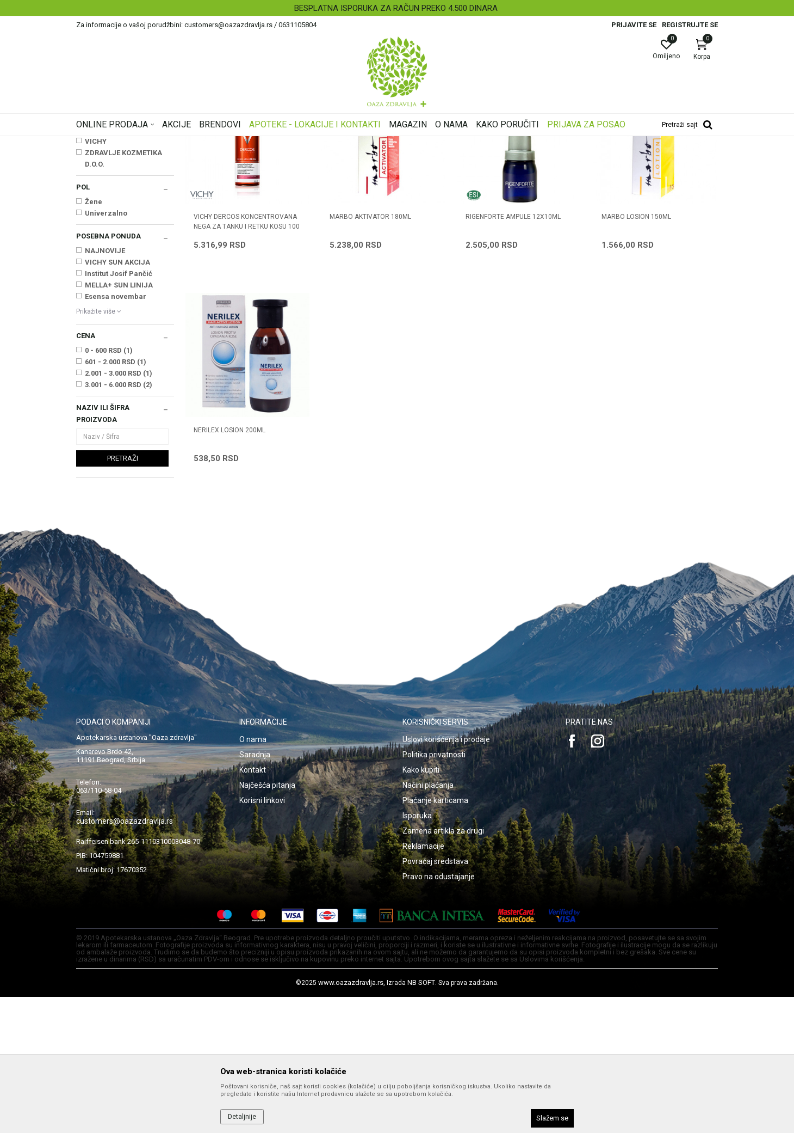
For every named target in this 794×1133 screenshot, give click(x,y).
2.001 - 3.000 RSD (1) (118, 509)
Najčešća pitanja (267, 921)
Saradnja (254, 890)
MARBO (97, 266)
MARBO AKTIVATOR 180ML (370, 353)
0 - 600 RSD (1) (109, 486)
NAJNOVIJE (105, 387)
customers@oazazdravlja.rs (124, 957)
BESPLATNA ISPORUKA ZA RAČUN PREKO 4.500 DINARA (396, 8)
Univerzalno (106, 349)
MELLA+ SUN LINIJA (119, 421)
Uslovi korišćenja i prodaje (446, 875)
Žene (93, 338)
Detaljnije (242, 1116)
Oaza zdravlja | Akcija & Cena (120, 143)
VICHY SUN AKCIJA (117, 398)
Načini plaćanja (428, 921)
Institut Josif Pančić (118, 410)
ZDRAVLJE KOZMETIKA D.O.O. (123, 294)
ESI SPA (97, 254)
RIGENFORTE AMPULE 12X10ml (513, 353)
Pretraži (122, 594)
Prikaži (578, 160)
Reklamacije (423, 982)
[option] (397, 8)
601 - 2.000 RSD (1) (115, 498)
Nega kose (224, 143)
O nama (252, 875)
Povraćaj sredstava (435, 997)
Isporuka (417, 951)
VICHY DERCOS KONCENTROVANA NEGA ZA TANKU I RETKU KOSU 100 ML (247, 362)
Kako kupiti (420, 906)
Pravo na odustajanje (438, 1012)
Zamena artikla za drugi (443, 967)
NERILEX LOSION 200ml (229, 566)
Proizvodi (186, 143)
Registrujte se (690, 25)
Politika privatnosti (434, 890)
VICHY (96, 277)
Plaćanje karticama (435, 936)
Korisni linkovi (262, 936)
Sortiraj (484, 160)
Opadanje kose (103, 195)
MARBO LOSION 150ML (636, 353)
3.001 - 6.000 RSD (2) (118, 521)
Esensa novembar (115, 432)
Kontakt (252, 906)
